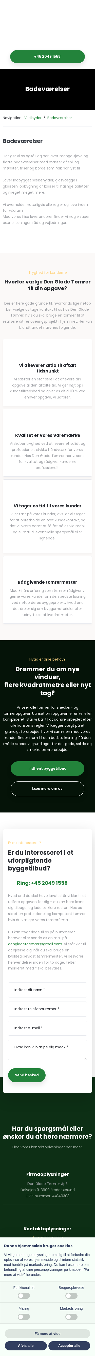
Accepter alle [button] (69, 1346)
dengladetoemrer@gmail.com (35, 944)
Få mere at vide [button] (48, 1334)
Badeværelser (59, 117)
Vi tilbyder (33, 117)
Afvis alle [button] (25, 1346)
